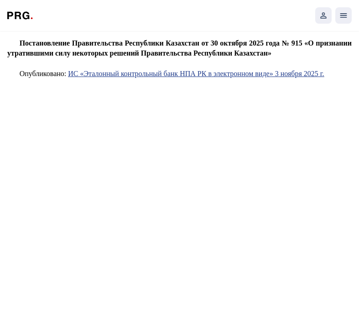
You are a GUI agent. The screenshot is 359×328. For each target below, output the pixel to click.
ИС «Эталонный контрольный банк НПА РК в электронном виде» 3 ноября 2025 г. (196, 73)
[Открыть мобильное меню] (343, 15)
